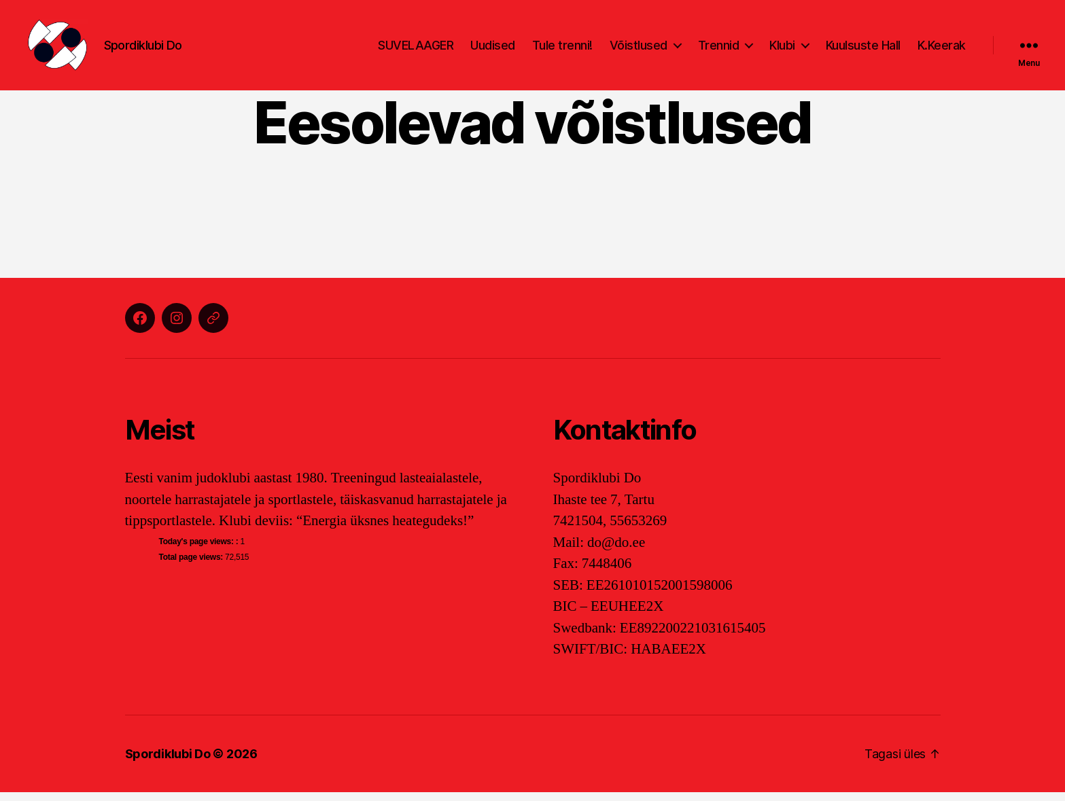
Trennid (718, 49)
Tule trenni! (562, 49)
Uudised (492, 49)
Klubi (782, 49)
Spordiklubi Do (168, 762)
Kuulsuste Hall (863, 49)
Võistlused (638, 49)
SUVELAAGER (415, 49)
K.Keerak (942, 49)
